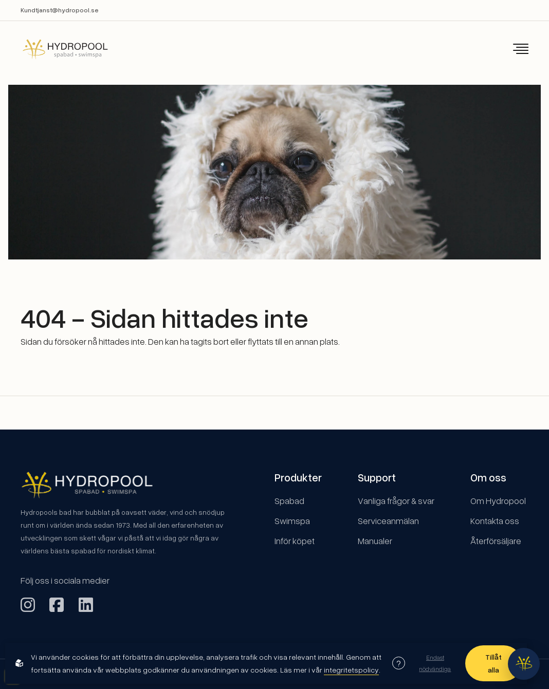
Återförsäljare (495, 541)
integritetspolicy (351, 670)
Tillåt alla (493, 663)
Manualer (375, 541)
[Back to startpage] (58, 49)
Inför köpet (294, 541)
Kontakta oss (494, 521)
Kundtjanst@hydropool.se (60, 10)
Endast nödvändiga (435, 663)
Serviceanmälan (388, 521)
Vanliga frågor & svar (396, 501)
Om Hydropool (498, 501)
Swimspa (292, 521)
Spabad (289, 501)
